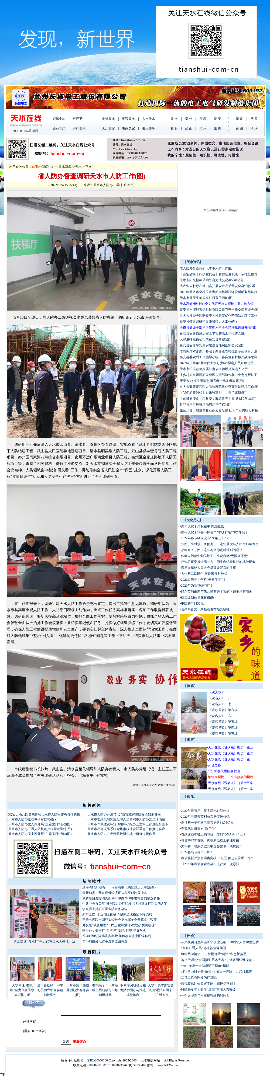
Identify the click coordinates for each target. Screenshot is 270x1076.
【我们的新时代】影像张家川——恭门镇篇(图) (213, 393)
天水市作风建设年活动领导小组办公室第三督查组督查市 (127, 824)
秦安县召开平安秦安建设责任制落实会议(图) (211, 345)
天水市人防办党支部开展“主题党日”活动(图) (40, 824)
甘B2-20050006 (97, 1060)
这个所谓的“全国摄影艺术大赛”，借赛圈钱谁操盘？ (218, 960)
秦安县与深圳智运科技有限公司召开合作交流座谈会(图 (219, 310)
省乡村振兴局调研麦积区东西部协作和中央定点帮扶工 (218, 375)
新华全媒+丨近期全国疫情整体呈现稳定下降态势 (117, 914)
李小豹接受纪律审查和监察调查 (105, 941)
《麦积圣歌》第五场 (223, 722)
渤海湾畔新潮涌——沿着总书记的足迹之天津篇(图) (119, 887)
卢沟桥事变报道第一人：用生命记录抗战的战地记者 (218, 562)
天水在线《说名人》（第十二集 (230, 789)
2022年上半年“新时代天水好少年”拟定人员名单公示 (217, 363)
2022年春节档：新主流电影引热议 (205, 811)
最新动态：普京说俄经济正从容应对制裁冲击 (114, 893)
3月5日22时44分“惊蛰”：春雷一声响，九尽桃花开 (216, 972)
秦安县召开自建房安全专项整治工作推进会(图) (213, 333)
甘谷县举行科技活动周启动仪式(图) (205, 404)
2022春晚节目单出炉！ (197, 852)
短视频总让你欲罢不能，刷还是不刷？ (208, 984)
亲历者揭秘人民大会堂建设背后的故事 (208, 568)
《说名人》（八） (221, 698)
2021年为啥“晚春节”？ (197, 585)
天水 (78, 167)
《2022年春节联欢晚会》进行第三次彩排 (210, 864)
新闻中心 (48, 167)
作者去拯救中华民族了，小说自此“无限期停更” (215, 556)
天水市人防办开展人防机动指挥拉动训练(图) (40, 829)
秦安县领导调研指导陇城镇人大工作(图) (208, 321)
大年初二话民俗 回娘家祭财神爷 (204, 574)
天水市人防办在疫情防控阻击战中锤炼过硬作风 (121, 834)
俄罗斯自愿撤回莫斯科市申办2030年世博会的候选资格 (121, 898)
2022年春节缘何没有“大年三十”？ (205, 538)
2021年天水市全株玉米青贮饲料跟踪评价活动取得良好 (218, 292)
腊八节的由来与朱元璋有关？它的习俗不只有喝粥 (216, 591)
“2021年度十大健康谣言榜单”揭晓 (205, 966)
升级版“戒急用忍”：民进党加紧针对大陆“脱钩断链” (119, 925)
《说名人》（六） (221, 716)
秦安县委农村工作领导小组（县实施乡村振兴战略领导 (218, 357)
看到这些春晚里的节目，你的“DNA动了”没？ (213, 834)
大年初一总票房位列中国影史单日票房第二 (211, 846)
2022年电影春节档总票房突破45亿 (205, 817)
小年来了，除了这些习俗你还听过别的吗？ (211, 550)
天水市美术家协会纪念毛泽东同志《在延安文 (161, 990)
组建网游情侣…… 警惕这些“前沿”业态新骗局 (213, 954)
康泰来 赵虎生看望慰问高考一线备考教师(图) (212, 381)
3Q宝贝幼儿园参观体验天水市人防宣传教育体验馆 (44, 814)
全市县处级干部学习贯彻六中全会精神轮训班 (50, 990)
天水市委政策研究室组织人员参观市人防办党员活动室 (126, 819)
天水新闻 (65, 167)
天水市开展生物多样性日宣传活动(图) (207, 298)
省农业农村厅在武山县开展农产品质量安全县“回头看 (217, 286)
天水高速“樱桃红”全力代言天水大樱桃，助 (44, 941)
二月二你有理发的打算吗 (199, 978)
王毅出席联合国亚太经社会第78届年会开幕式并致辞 (119, 920)
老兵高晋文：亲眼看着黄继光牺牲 (205, 609)
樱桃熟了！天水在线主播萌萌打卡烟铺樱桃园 (105, 990)
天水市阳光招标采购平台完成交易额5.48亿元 (212, 280)
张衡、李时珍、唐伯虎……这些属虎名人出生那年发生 (220, 544)
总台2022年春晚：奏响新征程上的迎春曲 (210, 840)
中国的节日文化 (192, 603)
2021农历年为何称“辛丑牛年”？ (203, 579)
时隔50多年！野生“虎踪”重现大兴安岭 (208, 989)
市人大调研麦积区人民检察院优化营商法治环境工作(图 (219, 387)
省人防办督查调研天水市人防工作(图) (207, 268)
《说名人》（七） (221, 704)
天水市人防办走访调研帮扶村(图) (32, 819)
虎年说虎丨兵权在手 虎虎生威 (202, 526)
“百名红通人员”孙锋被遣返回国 (203, 948)
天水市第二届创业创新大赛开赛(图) (77, 990)
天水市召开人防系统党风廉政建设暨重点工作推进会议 (126, 829)
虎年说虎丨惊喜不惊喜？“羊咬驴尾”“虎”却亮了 (214, 532)
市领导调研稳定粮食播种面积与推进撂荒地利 (133, 990)
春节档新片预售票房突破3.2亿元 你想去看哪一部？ (217, 858)
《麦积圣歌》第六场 (223, 710)
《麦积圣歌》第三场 (223, 734)
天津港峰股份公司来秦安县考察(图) (205, 339)
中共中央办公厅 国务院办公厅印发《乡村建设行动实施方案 (124, 904)
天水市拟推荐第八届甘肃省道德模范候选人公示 (214, 369)
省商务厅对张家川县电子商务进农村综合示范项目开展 (218, 351)
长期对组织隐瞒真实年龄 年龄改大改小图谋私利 (116, 936)
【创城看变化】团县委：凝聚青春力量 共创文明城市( (218, 399)
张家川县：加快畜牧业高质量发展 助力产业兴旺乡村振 (219, 410)
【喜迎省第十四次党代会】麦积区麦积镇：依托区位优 (218, 274)
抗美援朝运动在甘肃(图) (198, 597)
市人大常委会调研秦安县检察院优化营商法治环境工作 (218, 316)
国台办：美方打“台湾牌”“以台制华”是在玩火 (114, 930)
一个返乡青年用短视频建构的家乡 (205, 995)
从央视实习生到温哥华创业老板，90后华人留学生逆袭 (220, 942)
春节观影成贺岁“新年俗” (198, 828)
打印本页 (125, 185)
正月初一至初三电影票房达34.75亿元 (207, 822)
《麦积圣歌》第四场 (223, 728)
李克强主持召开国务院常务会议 (105, 909)
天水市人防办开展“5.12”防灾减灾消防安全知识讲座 (124, 814)
